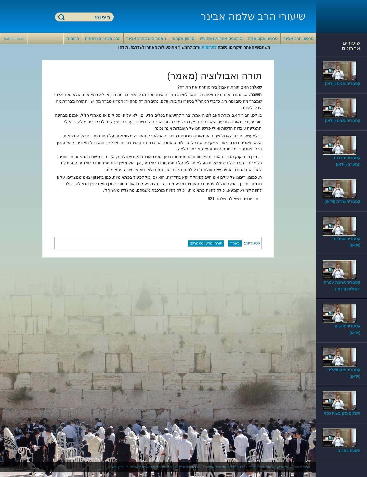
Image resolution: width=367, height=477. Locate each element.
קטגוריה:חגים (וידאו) (342, 83)
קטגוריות (252, 243)
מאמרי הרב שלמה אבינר (147, 467)
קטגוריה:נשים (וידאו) (342, 120)
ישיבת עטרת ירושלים (185, 467)
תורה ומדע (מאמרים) (206, 243)
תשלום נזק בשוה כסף (342, 413)
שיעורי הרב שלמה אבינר (253, 16)
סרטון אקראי (183, 38)
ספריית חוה (302, 467)
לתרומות (209, 47)
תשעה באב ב (349, 450)
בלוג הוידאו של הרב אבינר (224, 467)
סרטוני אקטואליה (263, 38)
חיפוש (61, 17)
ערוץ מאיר (117, 467)
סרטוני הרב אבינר (298, 38)
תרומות (73, 38)
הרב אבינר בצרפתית (103, 38)
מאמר (235, 243)
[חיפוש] (87, 17)
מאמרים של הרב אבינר (146, 38)
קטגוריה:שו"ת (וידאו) (342, 201)
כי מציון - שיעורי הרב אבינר (269, 467)
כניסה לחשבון (14, 38)
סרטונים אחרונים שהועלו (221, 38)
